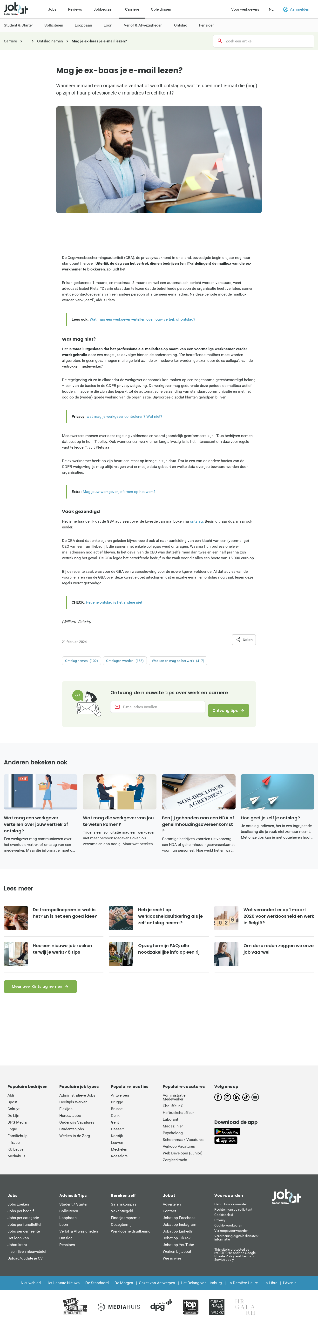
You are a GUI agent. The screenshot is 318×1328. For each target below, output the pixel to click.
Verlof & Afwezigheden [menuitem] (143, 25)
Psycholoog (173, 1137)
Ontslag (66, 1242)
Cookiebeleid (223, 1219)
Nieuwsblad (31, 1287)
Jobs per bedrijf (20, 1215)
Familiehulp (17, 1140)
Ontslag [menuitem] (180, 25)
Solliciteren (68, 1215)
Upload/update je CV (25, 1263)
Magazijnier (173, 1131)
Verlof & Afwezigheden (78, 1236)
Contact (169, 1215)
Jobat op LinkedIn (178, 1236)
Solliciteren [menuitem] (53, 25)
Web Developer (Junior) (183, 1158)
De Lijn (13, 1120)
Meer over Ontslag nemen (37, 991)
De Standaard (97, 1287)
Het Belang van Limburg (201, 1287)
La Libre (270, 1287)
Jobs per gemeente (23, 1236)
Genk (115, 1120)
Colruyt (13, 1113)
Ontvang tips (222, 710)
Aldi (10, 1100)
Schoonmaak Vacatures (183, 1144)
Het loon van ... (20, 1242)
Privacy (219, 1225)
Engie (12, 1134)
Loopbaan (68, 1222)
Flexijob (66, 1113)
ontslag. (197, 521)
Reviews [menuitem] (75, 9)
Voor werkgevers (245, 9)
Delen (244, 640)
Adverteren (172, 1209)
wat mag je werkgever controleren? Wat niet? (124, 416)
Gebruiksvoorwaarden (231, 1209)
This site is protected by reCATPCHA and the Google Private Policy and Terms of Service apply (235, 1259)
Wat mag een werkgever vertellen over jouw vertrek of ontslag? (142, 319)
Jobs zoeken (18, 1209)
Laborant (170, 1124)
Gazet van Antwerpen (157, 1287)
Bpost (12, 1107)
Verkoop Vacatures (179, 1151)
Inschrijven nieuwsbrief (27, 1256)
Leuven (117, 1147)
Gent (115, 1127)
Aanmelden (296, 9)
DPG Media (17, 1127)
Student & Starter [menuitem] (18, 25)
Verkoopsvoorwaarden (231, 1235)
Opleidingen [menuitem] (161, 9)
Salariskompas (123, 1209)
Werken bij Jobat (177, 1256)
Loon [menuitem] (108, 25)
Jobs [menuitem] (52, 9)
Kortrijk (117, 1140)
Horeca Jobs (70, 1120)
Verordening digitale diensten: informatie (236, 1242)
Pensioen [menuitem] (207, 25)
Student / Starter (73, 1209)
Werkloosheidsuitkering (130, 1236)
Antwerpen (120, 1100)
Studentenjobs (71, 1134)
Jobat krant (17, 1249)
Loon (63, 1229)
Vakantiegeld (122, 1215)
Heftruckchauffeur (178, 1117)
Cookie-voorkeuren (228, 1230)
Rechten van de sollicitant (233, 1214)
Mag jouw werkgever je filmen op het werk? (119, 491)
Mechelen (119, 1154)
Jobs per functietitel (24, 1229)
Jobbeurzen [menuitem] (104, 9)
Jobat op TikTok (176, 1242)
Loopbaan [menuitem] (83, 25)
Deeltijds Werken (73, 1107)
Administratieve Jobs (77, 1100)
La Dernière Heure (243, 1287)
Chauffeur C (173, 1110)
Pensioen (67, 1249)
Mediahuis (16, 1161)
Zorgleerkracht (175, 1164)
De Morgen (124, 1287)
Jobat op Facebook (179, 1222)
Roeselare (119, 1161)
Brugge (117, 1107)
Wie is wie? (172, 1263)
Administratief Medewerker (175, 1102)
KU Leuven (16, 1154)
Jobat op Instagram (179, 1229)
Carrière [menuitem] (132, 9)
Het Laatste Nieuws (63, 1287)
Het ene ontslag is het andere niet (114, 602)
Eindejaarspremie (125, 1222)
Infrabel (13, 1147)
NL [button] (271, 9)
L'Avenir (289, 1287)
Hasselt (117, 1134)
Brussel (117, 1113)
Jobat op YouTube (178, 1249)
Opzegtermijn (122, 1229)
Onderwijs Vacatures (76, 1127)
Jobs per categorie (23, 1222)
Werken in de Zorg (74, 1140)
